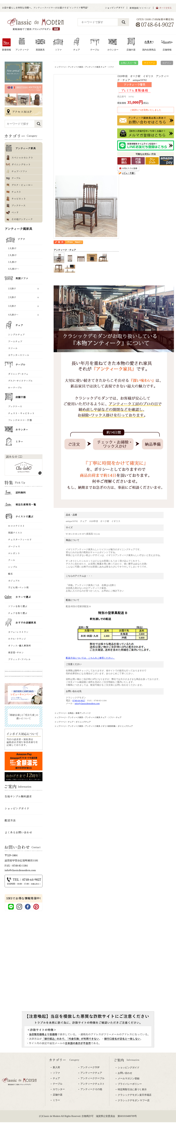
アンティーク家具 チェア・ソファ (99, 67)
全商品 (71, 713)
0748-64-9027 (79, 700)
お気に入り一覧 (128, 63)
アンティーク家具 (75, 67)
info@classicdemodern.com (87, 703)
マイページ (149, 63)
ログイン (166, 63)
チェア (119, 717)
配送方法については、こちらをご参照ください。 (90, 658)
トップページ (60, 67)
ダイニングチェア (83, 722)
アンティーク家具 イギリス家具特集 (100, 726)
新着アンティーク (83, 713)
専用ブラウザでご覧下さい (88, 1093)
